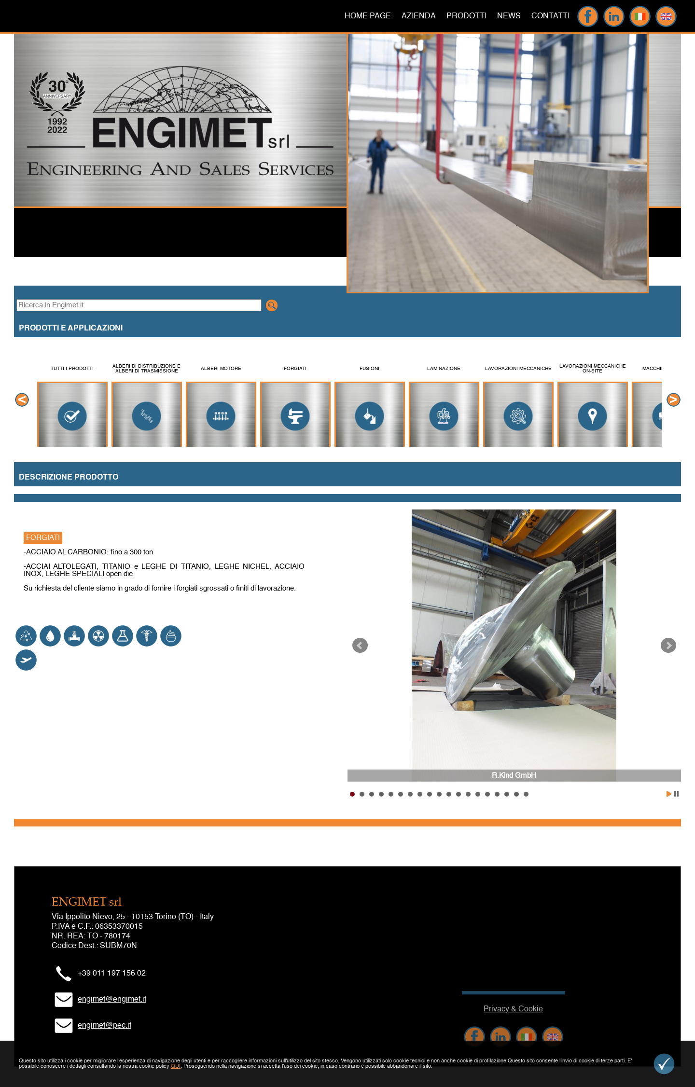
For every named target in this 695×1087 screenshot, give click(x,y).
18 (516, 794)
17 (506, 794)
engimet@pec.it (104, 1026)
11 (448, 794)
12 (458, 794)
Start (669, 794)
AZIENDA (419, 16)
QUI (176, 1066)
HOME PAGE (368, 16)
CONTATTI (550, 16)
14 (477, 794)
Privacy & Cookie (513, 1028)
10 (439, 794)
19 (526, 794)
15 (487, 794)
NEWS (509, 16)
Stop (676, 794)
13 (468, 794)
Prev (360, 645)
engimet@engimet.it (112, 1000)
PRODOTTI (466, 16)
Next (668, 645)
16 (497, 794)
